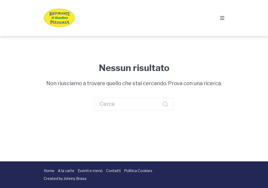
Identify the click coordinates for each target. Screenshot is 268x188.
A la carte (66, 170)
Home (49, 170)
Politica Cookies (138, 170)
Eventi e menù (90, 170)
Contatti (113, 170)
